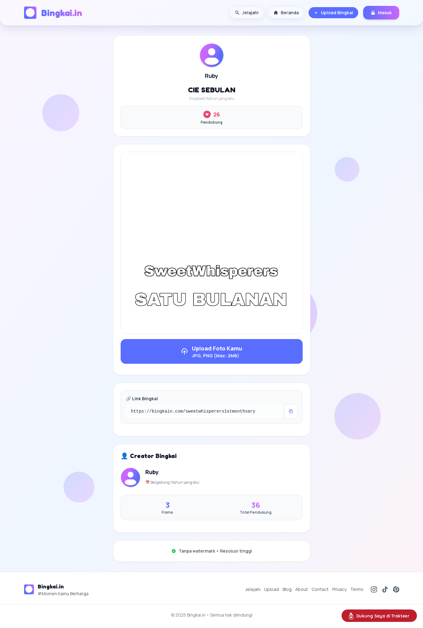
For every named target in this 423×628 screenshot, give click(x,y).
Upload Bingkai (333, 12)
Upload (271, 589)
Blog (287, 589)
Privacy (339, 589)
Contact (320, 589)
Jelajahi (247, 12)
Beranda (286, 12)
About (301, 589)
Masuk (381, 12)
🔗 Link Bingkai (142, 398)
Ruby (211, 75)
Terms (356, 589)
